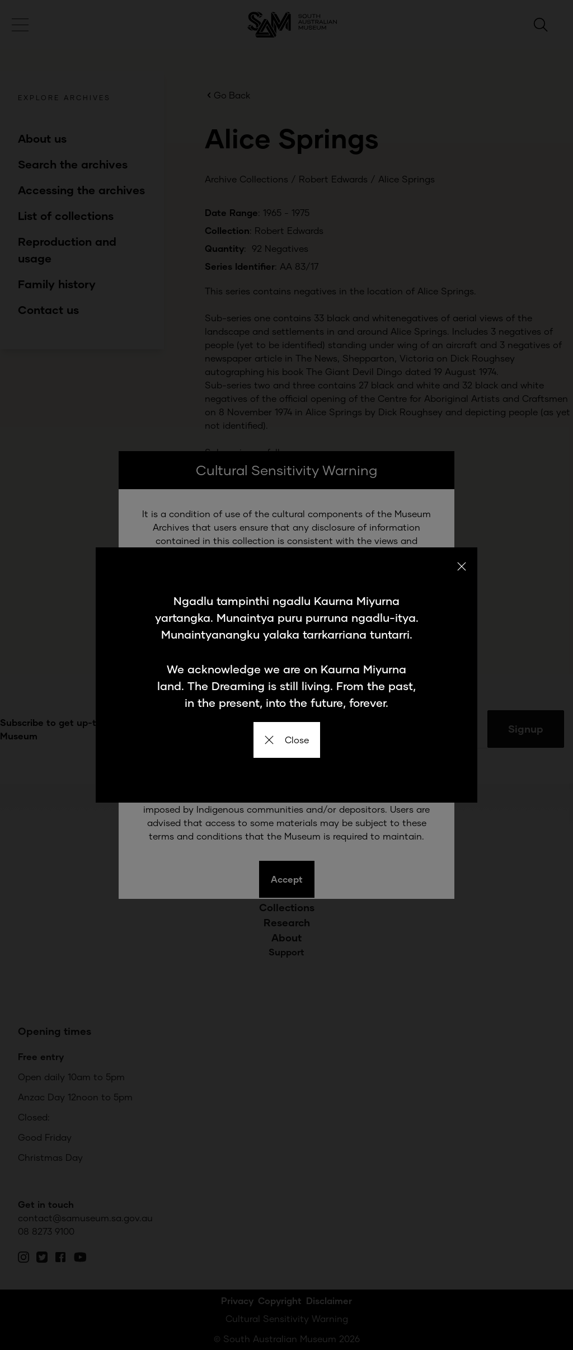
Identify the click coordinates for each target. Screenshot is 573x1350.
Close (287, 739)
